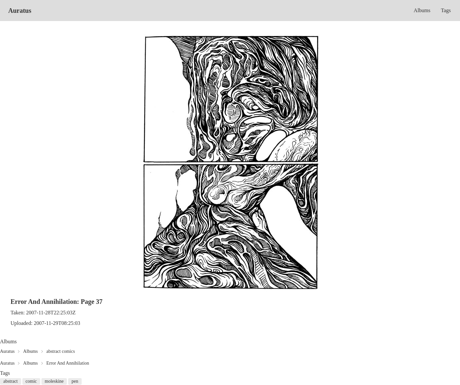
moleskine (54, 381)
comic (31, 381)
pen (74, 381)
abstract (10, 381)
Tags (446, 10)
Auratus (19, 10)
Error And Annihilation (67, 363)
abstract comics (60, 351)
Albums (422, 10)
